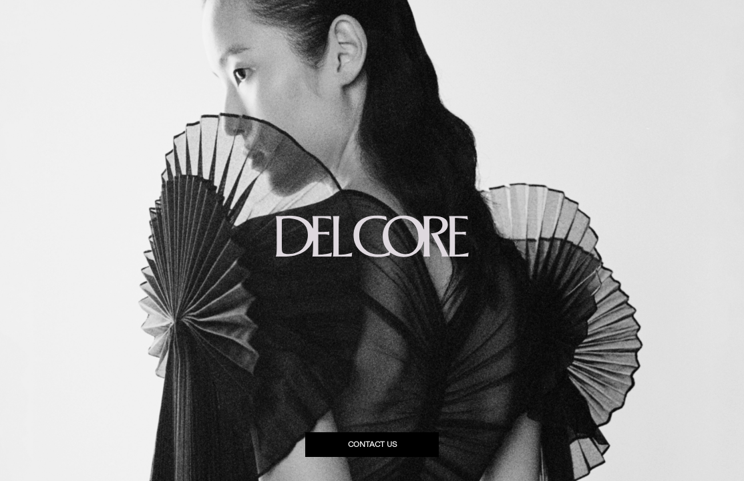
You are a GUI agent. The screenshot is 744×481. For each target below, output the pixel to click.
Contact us (372, 445)
